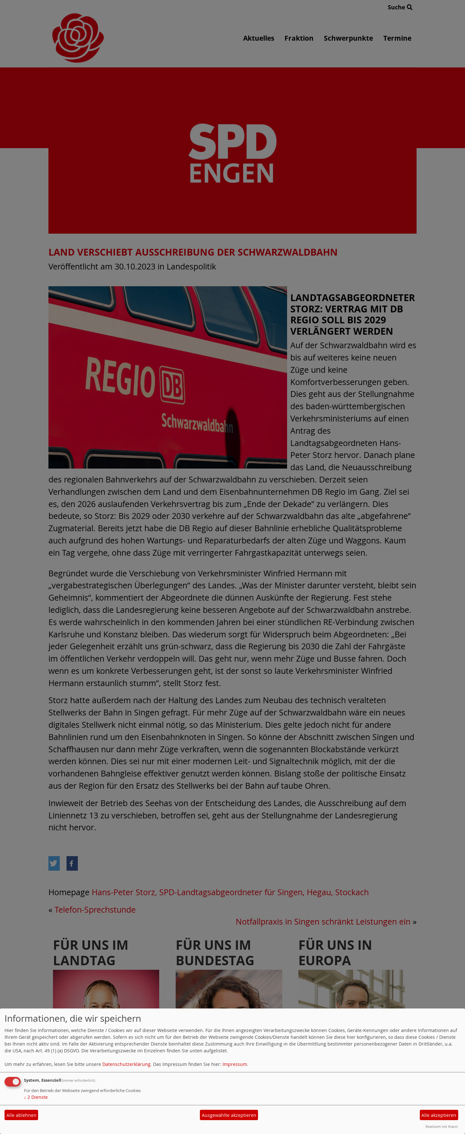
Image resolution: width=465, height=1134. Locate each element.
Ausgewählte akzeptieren (229, 1115)
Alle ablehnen (21, 1115)
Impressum (234, 1064)
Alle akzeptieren (438, 1115)
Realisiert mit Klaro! (442, 1126)
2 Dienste (36, 1097)
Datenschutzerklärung (126, 1064)
